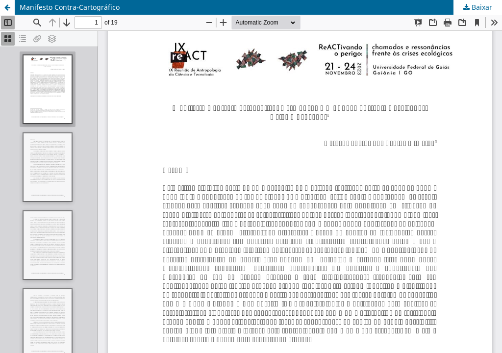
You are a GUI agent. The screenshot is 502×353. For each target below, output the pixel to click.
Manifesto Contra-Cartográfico (70, 7)
